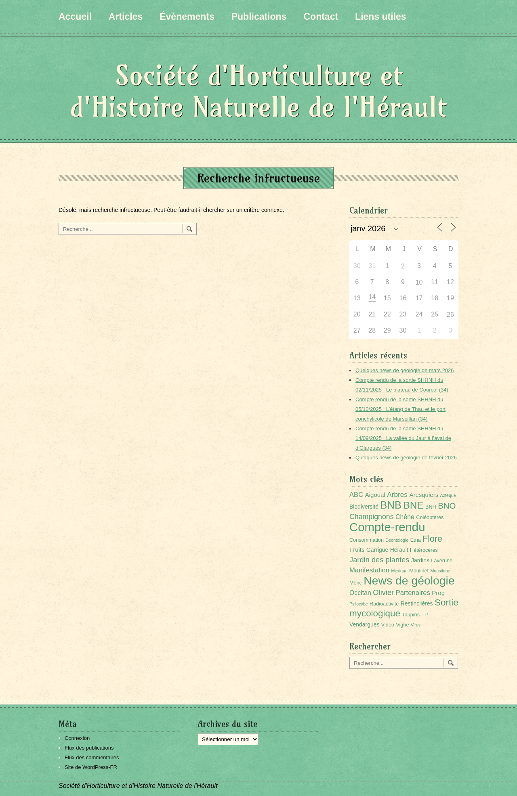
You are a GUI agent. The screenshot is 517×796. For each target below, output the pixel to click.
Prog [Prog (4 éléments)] (438, 592)
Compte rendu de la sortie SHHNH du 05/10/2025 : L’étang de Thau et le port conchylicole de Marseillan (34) (400, 409)
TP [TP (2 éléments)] (424, 615)
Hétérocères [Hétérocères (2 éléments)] (424, 550)
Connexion (77, 738)
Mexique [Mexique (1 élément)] (399, 570)
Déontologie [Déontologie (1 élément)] (396, 540)
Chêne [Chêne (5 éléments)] (404, 516)
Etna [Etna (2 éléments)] (415, 540)
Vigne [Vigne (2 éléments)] (402, 625)
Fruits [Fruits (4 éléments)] (357, 549)
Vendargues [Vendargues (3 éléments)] (364, 624)
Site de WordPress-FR (91, 767)
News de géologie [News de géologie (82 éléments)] (409, 580)
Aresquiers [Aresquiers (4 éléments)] (423, 494)
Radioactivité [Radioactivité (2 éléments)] (384, 604)
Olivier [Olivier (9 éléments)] (383, 592)
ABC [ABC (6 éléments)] (356, 495)
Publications (259, 16)
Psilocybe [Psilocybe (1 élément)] (358, 603)
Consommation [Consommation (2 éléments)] (366, 540)
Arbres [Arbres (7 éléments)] (397, 494)
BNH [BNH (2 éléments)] (430, 507)
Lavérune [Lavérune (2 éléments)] (441, 560)
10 (419, 282)
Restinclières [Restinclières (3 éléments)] (417, 603)
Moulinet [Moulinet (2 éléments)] (419, 571)
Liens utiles (380, 16)
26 (450, 314)
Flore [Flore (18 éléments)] (432, 539)
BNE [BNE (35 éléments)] (413, 505)
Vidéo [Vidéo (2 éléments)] (387, 625)
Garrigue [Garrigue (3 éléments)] (377, 550)
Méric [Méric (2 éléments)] (355, 583)
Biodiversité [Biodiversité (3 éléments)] (363, 506)
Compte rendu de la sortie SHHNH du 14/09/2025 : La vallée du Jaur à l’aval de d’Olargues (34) (403, 438)
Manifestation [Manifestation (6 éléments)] (369, 570)
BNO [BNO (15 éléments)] (447, 505)
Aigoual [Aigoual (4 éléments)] (375, 494)
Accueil (75, 16)
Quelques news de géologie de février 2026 (406, 458)
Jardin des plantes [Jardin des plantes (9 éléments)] (379, 559)
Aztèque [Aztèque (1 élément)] (448, 495)
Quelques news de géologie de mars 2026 (404, 370)
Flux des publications (89, 748)
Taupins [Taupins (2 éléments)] (411, 615)
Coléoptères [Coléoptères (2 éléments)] (429, 517)
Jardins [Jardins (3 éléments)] (420, 560)
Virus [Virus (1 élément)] (415, 624)
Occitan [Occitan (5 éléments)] (360, 592)
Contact (320, 16)
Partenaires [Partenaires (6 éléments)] (413, 593)
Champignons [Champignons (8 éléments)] (371, 517)
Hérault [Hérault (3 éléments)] (399, 550)
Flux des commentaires (92, 757)
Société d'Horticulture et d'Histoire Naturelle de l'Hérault (258, 91)
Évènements (187, 16)
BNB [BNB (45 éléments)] (390, 505)
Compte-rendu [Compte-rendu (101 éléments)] (387, 527)
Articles (126, 16)
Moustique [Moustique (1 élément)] (440, 570)
